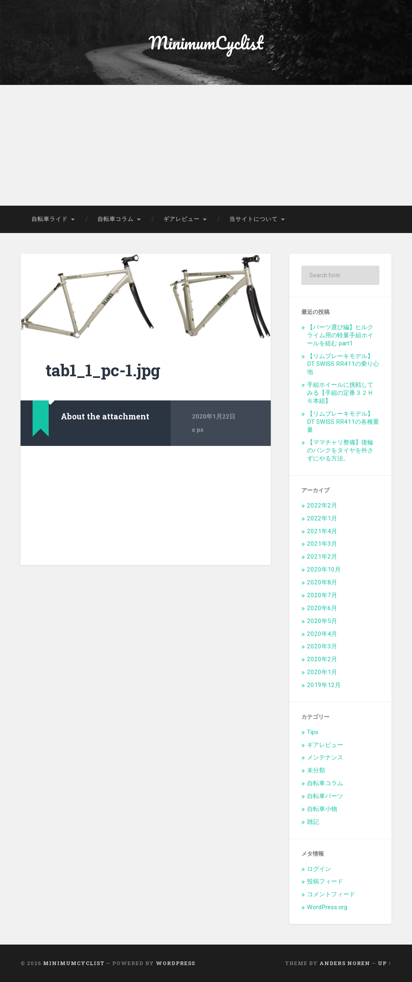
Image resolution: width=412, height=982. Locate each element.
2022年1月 (322, 518)
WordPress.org (327, 907)
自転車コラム (115, 219)
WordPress (175, 963)
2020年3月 (322, 646)
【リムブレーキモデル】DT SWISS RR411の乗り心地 (343, 364)
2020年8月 (322, 582)
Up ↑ (384, 963)
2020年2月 (322, 659)
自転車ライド (49, 219)
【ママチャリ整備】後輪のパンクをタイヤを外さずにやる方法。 (340, 450)
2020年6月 (322, 608)
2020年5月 (322, 621)
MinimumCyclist (206, 42)
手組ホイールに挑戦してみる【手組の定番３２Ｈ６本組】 (340, 392)
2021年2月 (322, 556)
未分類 (316, 770)
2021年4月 (322, 531)
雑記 (313, 821)
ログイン (319, 869)
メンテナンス (325, 757)
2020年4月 (322, 633)
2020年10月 (324, 569)
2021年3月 (322, 543)
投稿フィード (325, 881)
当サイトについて (253, 219)
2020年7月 (322, 595)
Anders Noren (344, 963)
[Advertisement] (206, 145)
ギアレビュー (181, 219)
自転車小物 (322, 809)
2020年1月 (322, 672)
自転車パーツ (325, 796)
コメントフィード (331, 894)
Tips (312, 732)
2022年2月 (322, 505)
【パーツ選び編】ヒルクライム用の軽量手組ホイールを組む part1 (340, 335)
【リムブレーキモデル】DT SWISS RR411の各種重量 (343, 421)
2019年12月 (324, 685)
